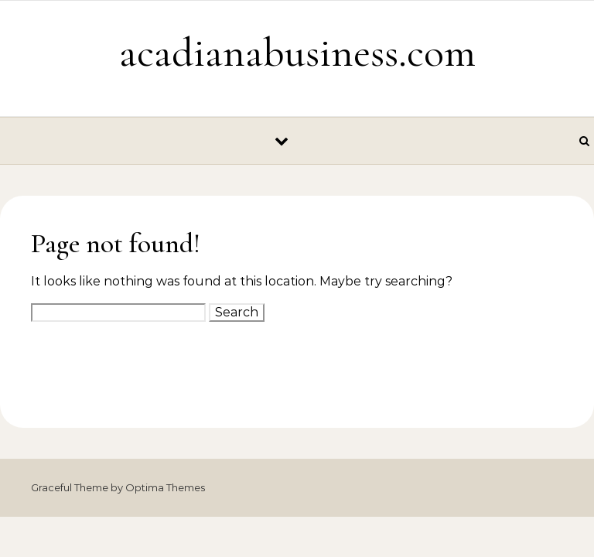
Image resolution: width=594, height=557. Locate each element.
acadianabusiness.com (297, 52)
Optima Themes (165, 487)
